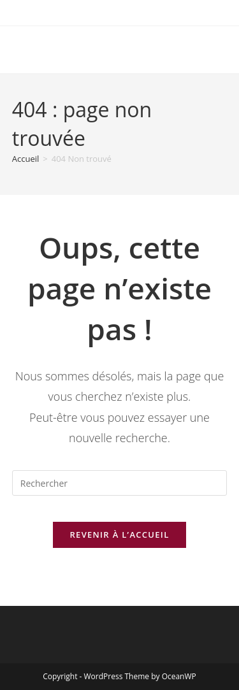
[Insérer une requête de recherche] (120, 483)
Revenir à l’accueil (119, 534)
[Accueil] (26, 158)
